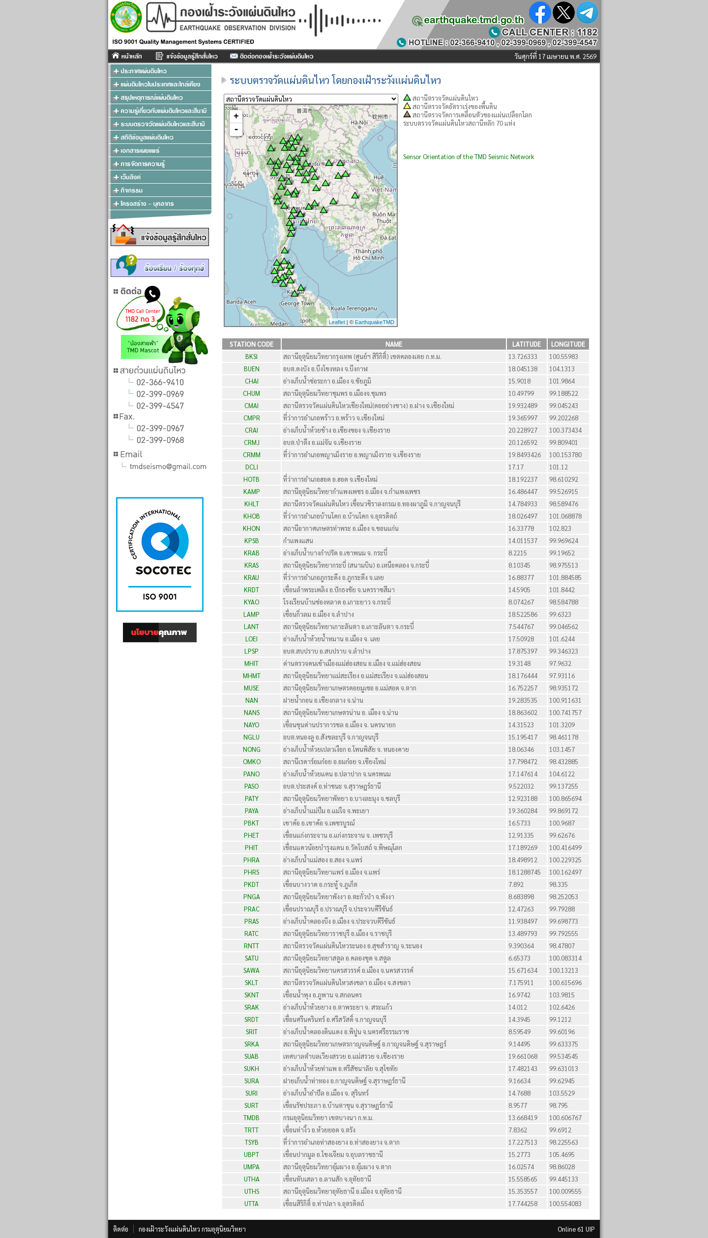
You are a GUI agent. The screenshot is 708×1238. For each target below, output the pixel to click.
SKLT (251, 982)
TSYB (252, 1142)
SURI (251, 1093)
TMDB (251, 1117)
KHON (251, 528)
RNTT (251, 945)
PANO (251, 774)
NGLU (251, 737)
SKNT (251, 994)
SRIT (252, 1031)
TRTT (251, 1130)
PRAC (252, 909)
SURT (251, 1105)
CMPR (251, 417)
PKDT (251, 884)
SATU (252, 958)
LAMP (251, 614)
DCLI (251, 467)
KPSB (251, 540)
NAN (251, 700)
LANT (251, 626)
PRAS (251, 921)
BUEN (252, 368)
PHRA (251, 859)
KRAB (252, 553)
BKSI (251, 356)
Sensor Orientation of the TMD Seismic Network (468, 156)
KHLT (251, 503)
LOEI (251, 638)
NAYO (251, 724)
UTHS (251, 1191)
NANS (252, 712)
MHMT (252, 675)
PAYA (252, 810)
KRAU (251, 577)
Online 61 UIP (576, 1229)
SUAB (251, 1056)
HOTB (251, 479)
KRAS (251, 565)
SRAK (251, 1007)
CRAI (251, 430)
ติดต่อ (120, 1229)
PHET (251, 835)
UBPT (251, 1154)
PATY (252, 798)
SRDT (251, 1019)
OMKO (252, 761)
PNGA (251, 896)
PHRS (251, 872)
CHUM (251, 393)
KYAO (251, 602)
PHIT (251, 847)
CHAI (252, 381)
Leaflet (337, 322)
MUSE (251, 688)
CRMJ (252, 442)
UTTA (251, 1203)
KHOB (251, 516)
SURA (251, 1080)
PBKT (251, 823)
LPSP (251, 651)
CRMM (252, 454)
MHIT (251, 663)
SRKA (251, 1044)
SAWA (251, 970)
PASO (251, 786)
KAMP (251, 491)
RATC (251, 933)
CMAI (251, 405)
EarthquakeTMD (374, 322)
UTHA (252, 1179)
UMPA (251, 1166)
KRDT (251, 589)
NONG (252, 749)
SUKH (251, 1068)
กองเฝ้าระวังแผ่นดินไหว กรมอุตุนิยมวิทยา (192, 1229)
